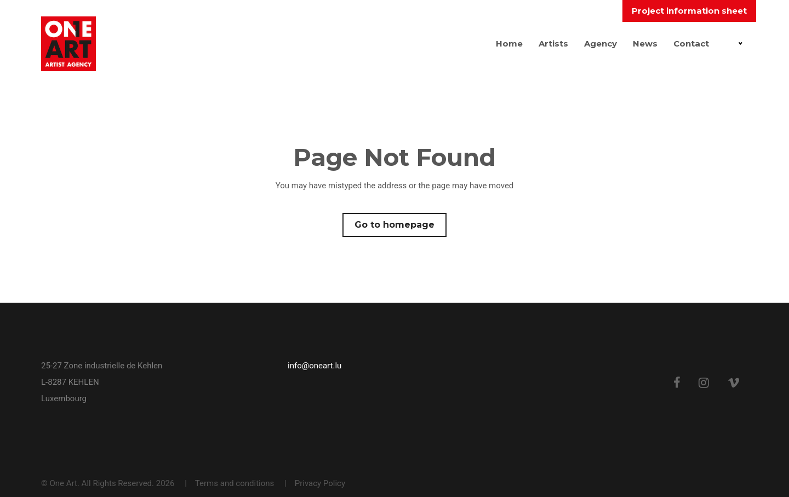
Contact (691, 43)
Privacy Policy (320, 483)
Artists (553, 43)
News (645, 43)
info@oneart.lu (314, 366)
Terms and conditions (234, 483)
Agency (600, 43)
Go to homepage (394, 224)
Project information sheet (689, 10)
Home (509, 43)
